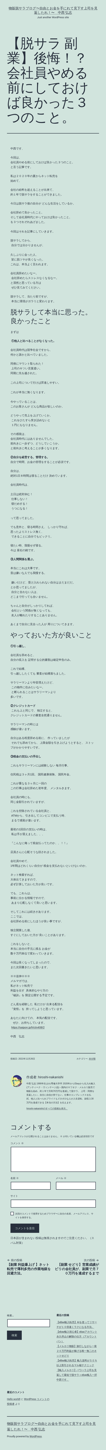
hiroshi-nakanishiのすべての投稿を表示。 (47, 1108)
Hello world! (13, 1399)
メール (61, 1178)
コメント (17, 1143)
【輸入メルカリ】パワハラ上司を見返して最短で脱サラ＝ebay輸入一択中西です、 (76, 1375)
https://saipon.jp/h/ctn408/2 (28, 1027)
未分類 (92, 1059)
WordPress (36, 1436)
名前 (14, 1178)
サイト (14, 1196)
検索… (10, 1315)
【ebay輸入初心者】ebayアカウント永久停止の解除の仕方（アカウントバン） (76, 1336)
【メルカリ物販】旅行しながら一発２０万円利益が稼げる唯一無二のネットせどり (76, 1351)
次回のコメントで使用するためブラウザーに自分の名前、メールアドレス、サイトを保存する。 (54, 1216)
